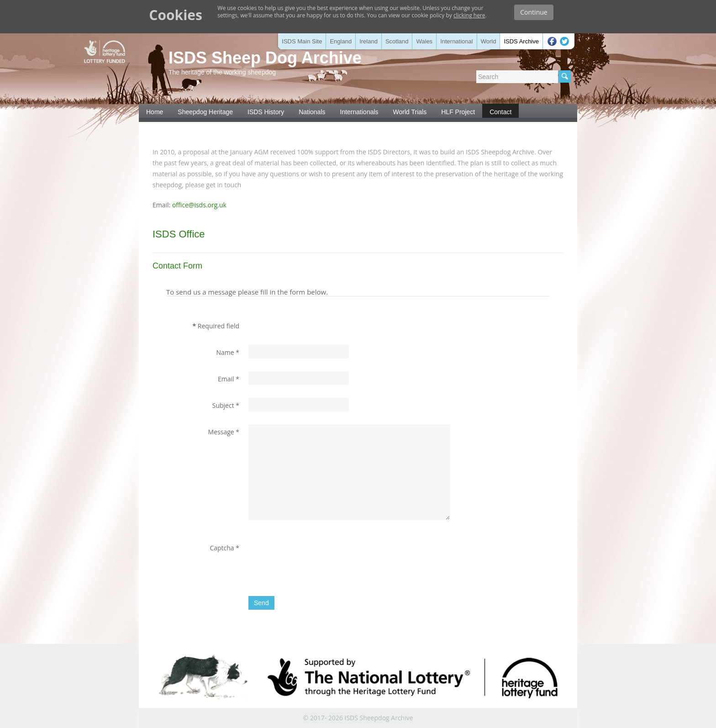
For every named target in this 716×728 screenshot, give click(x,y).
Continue (533, 12)
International (456, 41)
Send (261, 603)
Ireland (368, 41)
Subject (225, 405)
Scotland (397, 41)
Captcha (224, 547)
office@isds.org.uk (199, 204)
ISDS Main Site (302, 41)
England (341, 41)
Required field (216, 326)
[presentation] (317, 558)
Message (223, 431)
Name (227, 352)
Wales (424, 41)
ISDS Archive (521, 41)
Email (228, 379)
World (488, 41)
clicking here (469, 15)
